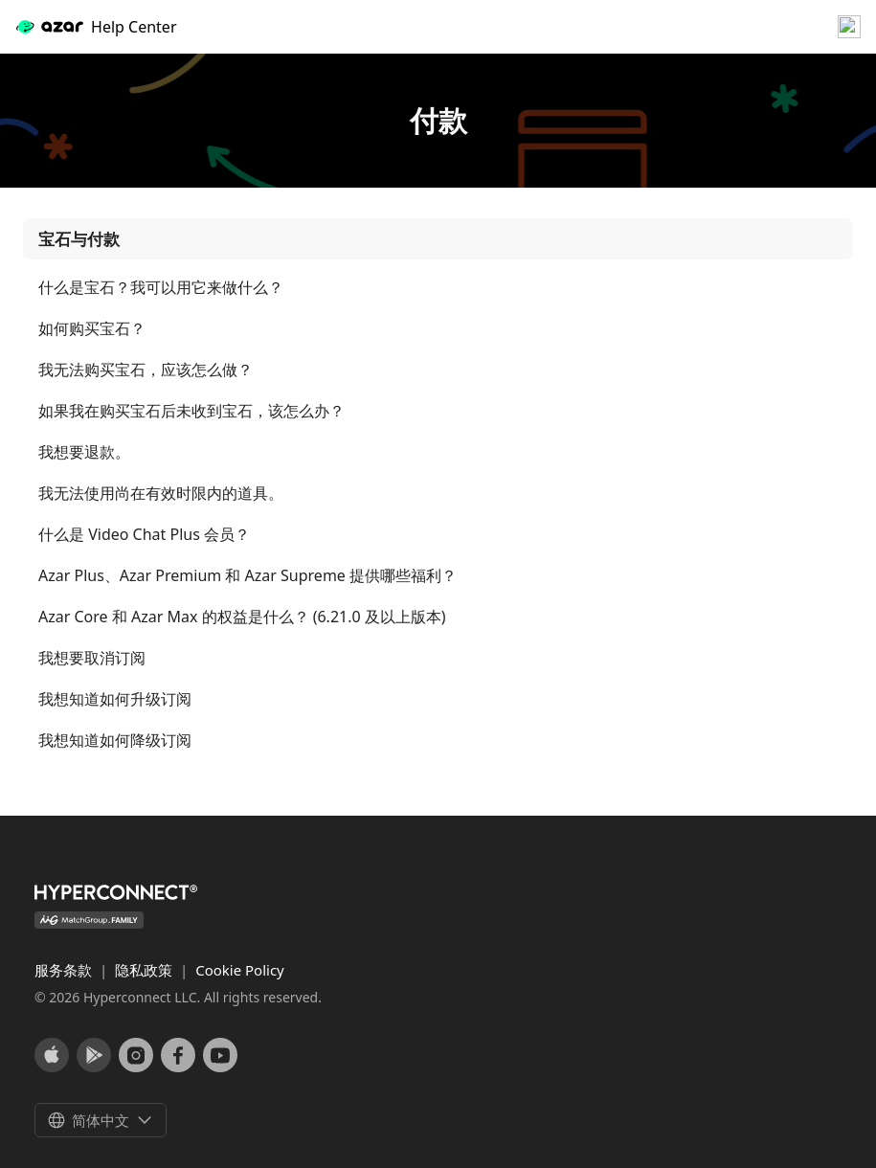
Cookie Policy (239, 969)
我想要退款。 (84, 452)
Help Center (95, 27)
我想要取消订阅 (92, 658)
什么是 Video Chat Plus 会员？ (144, 535)
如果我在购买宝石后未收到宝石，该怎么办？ (191, 411)
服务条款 (65, 969)
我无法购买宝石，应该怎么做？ (145, 370)
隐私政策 (145, 969)
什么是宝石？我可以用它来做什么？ (160, 288)
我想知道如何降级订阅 (114, 740)
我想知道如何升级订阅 (114, 699)
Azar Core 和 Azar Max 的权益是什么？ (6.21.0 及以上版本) (242, 617)
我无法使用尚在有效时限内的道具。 (160, 493)
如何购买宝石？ (92, 329)
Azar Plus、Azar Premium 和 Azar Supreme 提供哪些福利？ (247, 576)
